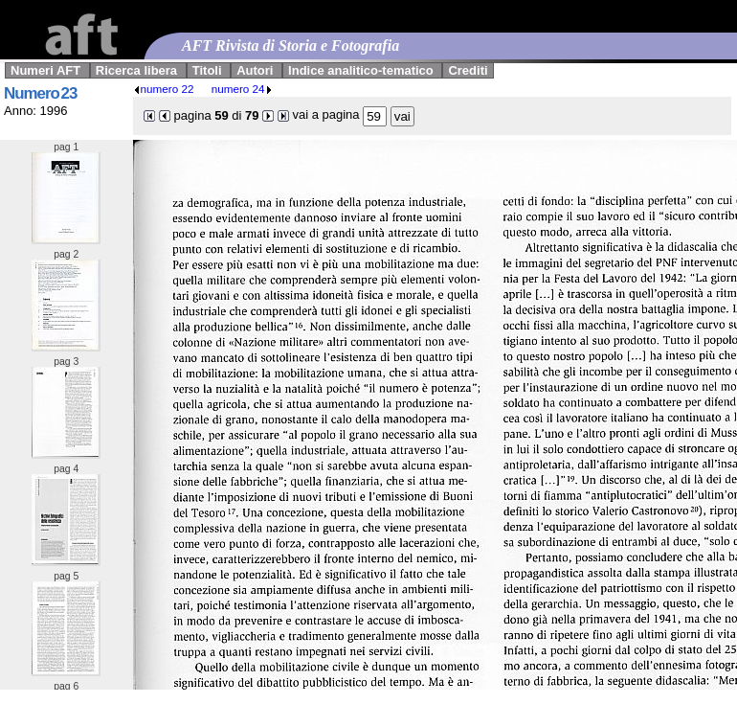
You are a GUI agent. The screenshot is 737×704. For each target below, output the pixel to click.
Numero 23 (40, 93)
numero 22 (163, 88)
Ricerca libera (136, 70)
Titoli (207, 70)
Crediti (467, 70)
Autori (254, 70)
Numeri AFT (45, 70)
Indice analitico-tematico (361, 70)
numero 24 (242, 88)
